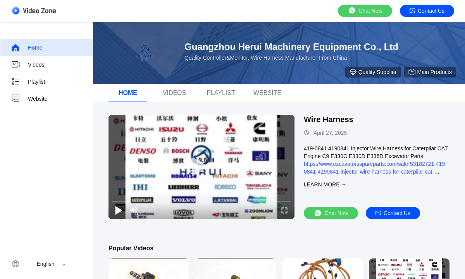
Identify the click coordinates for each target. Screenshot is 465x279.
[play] (201, 167)
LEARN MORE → (325, 184)
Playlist (28, 81)
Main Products (430, 72)
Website (29, 98)
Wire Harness (328, 119)
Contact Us (427, 11)
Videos (28, 64)
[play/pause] (118, 210)
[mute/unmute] (134, 210)
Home (26, 47)
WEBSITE (267, 93)
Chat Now (365, 11)
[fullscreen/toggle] (284, 210)
